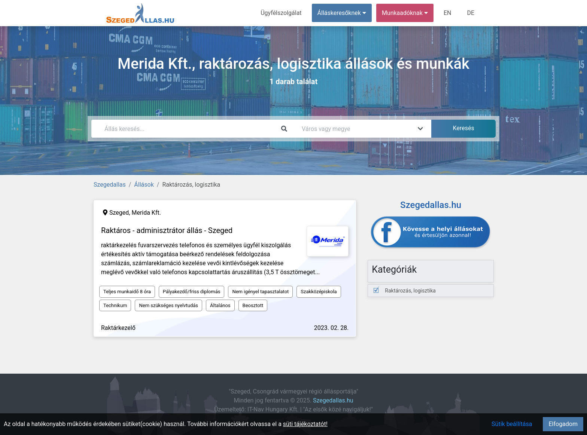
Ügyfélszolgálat (281, 12)
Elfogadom (563, 424)
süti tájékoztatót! (305, 424)
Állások (143, 184)
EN (447, 12)
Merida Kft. (146, 212)
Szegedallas (110, 184)
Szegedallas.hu (333, 400)
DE (470, 12)
